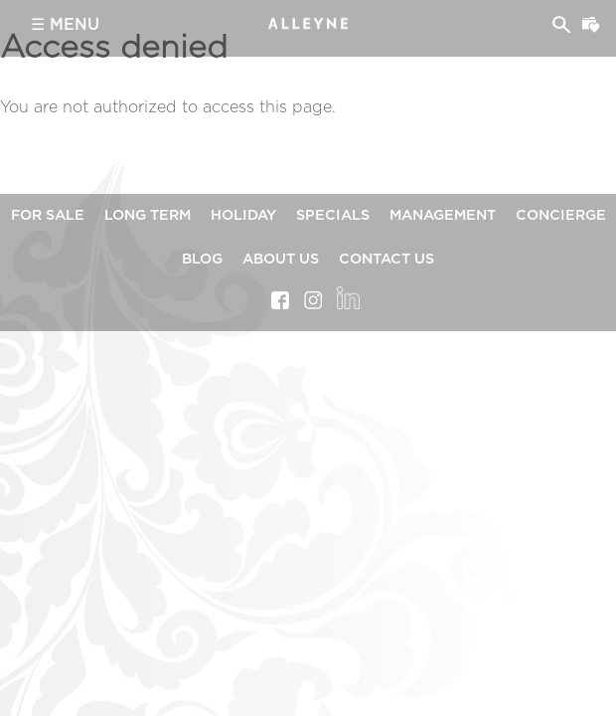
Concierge (561, 215)
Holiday (243, 215)
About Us (280, 259)
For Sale (47, 215)
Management (442, 215)
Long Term (147, 215)
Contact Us (386, 259)
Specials (333, 215)
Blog (202, 259)
